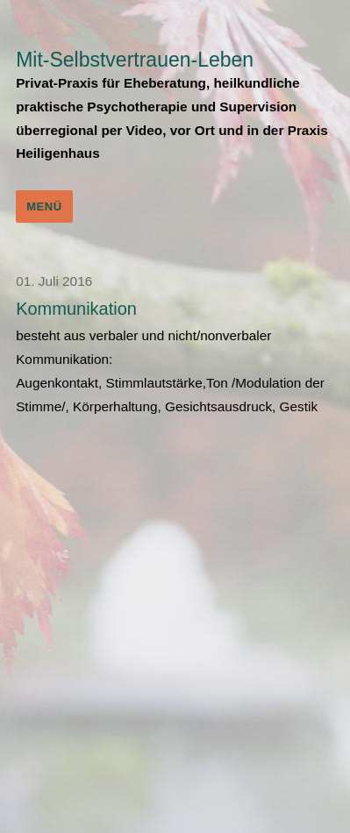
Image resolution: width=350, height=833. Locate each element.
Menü (44, 206)
